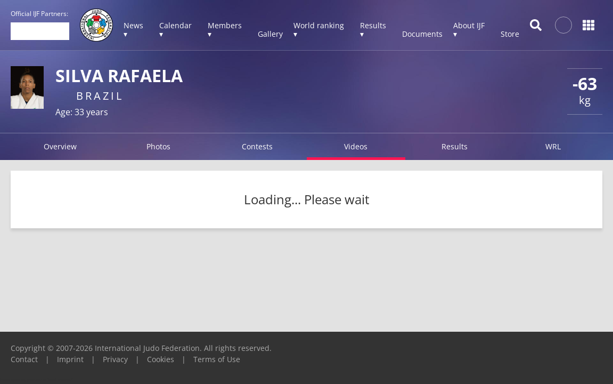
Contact (24, 359)
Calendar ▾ (175, 29)
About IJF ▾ (469, 29)
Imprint (70, 359)
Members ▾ (225, 29)
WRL (553, 146)
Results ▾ (373, 29)
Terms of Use (216, 359)
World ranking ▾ (318, 29)
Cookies (160, 359)
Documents (422, 34)
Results (455, 146)
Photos (158, 146)
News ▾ (133, 29)
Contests (257, 146)
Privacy (115, 359)
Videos (355, 146)
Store (510, 34)
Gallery (270, 34)
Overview (60, 146)
